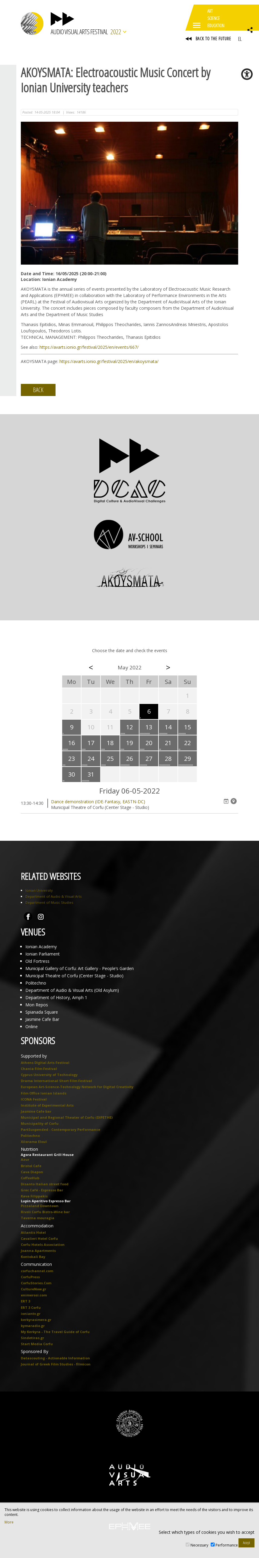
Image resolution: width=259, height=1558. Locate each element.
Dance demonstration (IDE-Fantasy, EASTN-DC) (98, 801)
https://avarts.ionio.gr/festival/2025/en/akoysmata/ (108, 361)
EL (239, 38)
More (9, 1522)
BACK (38, 390)
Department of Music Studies (49, 902)
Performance (227, 1545)
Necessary (199, 1545)
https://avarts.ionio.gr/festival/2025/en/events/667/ (89, 347)
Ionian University (39, 890)
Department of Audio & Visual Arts (53, 896)
